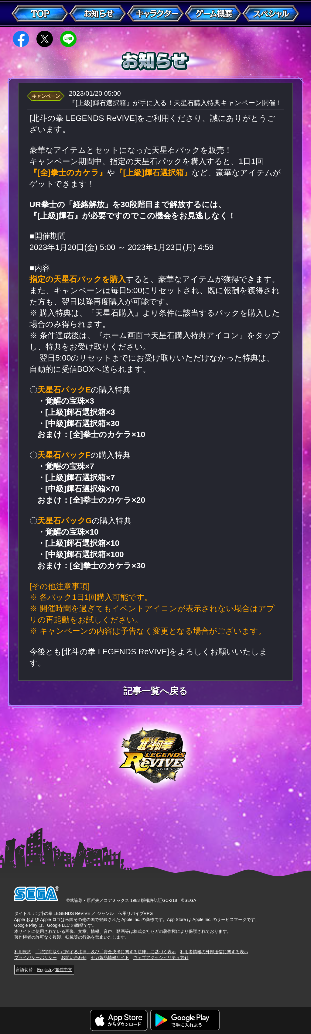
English (44, 969)
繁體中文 (63, 969)
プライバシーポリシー (35, 957)
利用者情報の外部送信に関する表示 (214, 951)
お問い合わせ (74, 957)
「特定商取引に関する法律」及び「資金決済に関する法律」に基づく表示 (106, 951)
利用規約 (22, 951)
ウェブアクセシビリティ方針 (161, 957)
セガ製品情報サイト (110, 957)
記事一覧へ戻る (155, 691)
